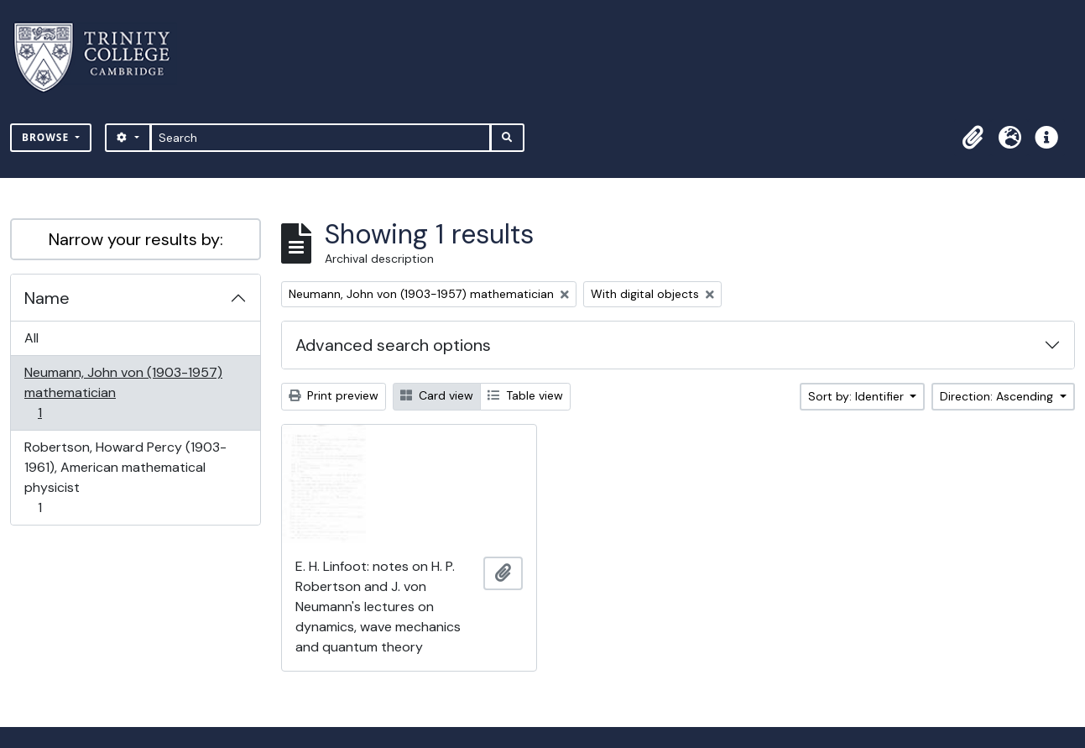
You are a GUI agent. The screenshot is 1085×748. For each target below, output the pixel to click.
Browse (47, 137)
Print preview (333, 395)
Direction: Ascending (998, 396)
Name (47, 298)
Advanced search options (393, 345)
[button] (972, 137)
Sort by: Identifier (857, 396)
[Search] (321, 137)
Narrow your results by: (136, 239)
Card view (436, 395)
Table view (525, 395)
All (31, 338)
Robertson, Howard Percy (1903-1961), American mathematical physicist (125, 477)
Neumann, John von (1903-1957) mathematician (122, 392)
